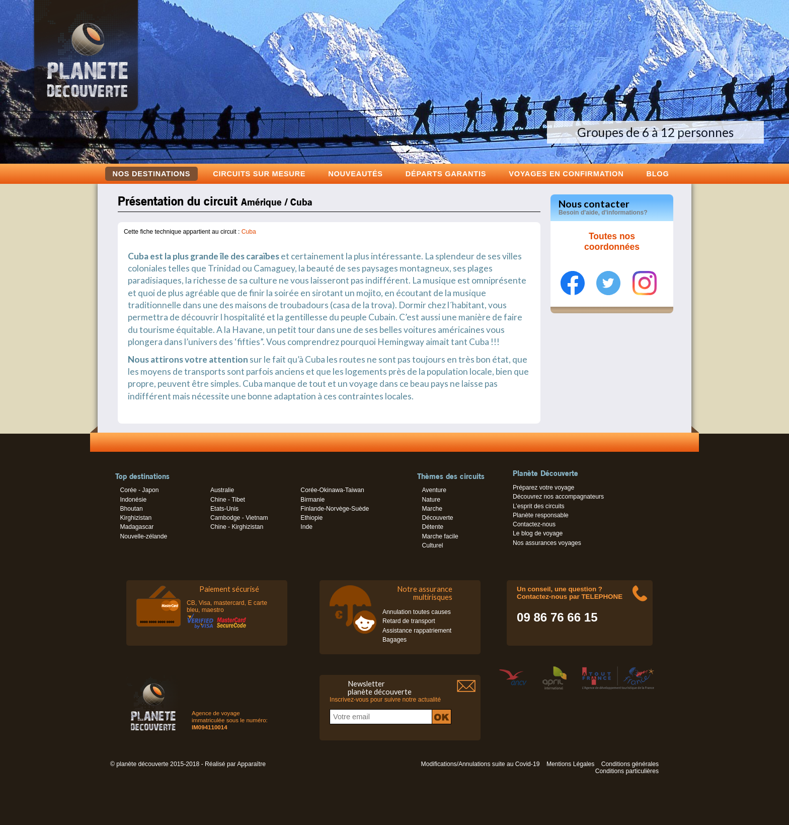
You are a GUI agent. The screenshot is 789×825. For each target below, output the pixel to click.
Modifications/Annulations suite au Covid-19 (480, 764)
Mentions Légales (570, 764)
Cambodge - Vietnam (239, 517)
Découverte (437, 517)
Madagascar (136, 526)
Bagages (394, 639)
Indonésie (133, 499)
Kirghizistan (135, 517)
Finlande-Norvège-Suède (334, 508)
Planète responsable (541, 515)
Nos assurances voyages (547, 542)
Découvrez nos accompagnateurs (558, 496)
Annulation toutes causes (416, 611)
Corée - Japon (139, 490)
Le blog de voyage (538, 533)
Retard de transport (408, 621)
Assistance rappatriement (416, 630)
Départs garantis (446, 173)
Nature (431, 499)
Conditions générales (630, 764)
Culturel (432, 545)
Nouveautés (355, 173)
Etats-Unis (224, 508)
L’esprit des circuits (539, 506)
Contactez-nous (534, 524)
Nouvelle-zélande (143, 536)
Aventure (434, 490)
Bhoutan (131, 508)
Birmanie (312, 499)
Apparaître (251, 764)
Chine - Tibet (227, 499)
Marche (432, 508)
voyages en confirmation (566, 173)
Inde (306, 526)
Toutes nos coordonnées (612, 241)
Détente (432, 526)
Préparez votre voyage (543, 487)
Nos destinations (152, 174)
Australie (222, 490)
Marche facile (440, 536)
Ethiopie (311, 517)
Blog (657, 173)
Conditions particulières (627, 771)
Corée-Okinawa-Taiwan (332, 490)
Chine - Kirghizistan (236, 526)
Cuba (249, 231)
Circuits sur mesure (259, 173)
